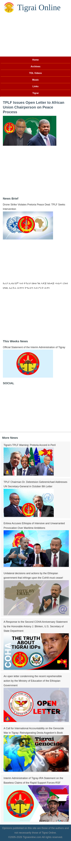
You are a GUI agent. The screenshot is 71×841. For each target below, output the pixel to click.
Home (35, 60)
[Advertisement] (35, 35)
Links (35, 86)
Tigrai (35, 93)
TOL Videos (35, 73)
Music (35, 80)
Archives (35, 66)
